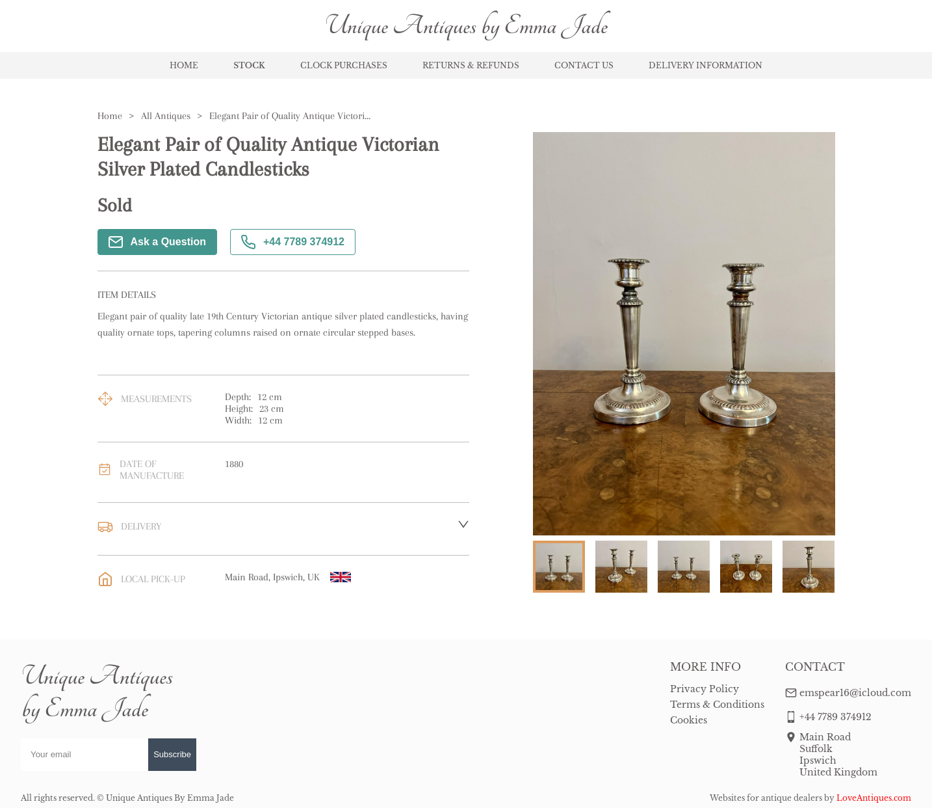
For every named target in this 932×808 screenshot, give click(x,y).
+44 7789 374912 (292, 242)
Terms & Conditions (717, 704)
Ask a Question (157, 242)
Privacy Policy (704, 689)
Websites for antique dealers (766, 798)
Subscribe (172, 754)
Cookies (688, 720)
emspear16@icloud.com (855, 693)
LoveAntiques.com (873, 798)
